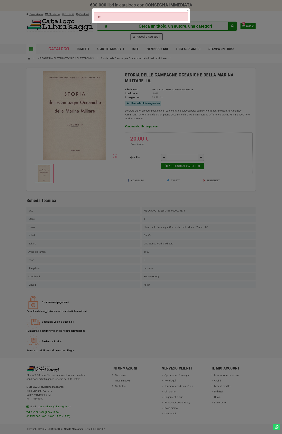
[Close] (188, 10)
